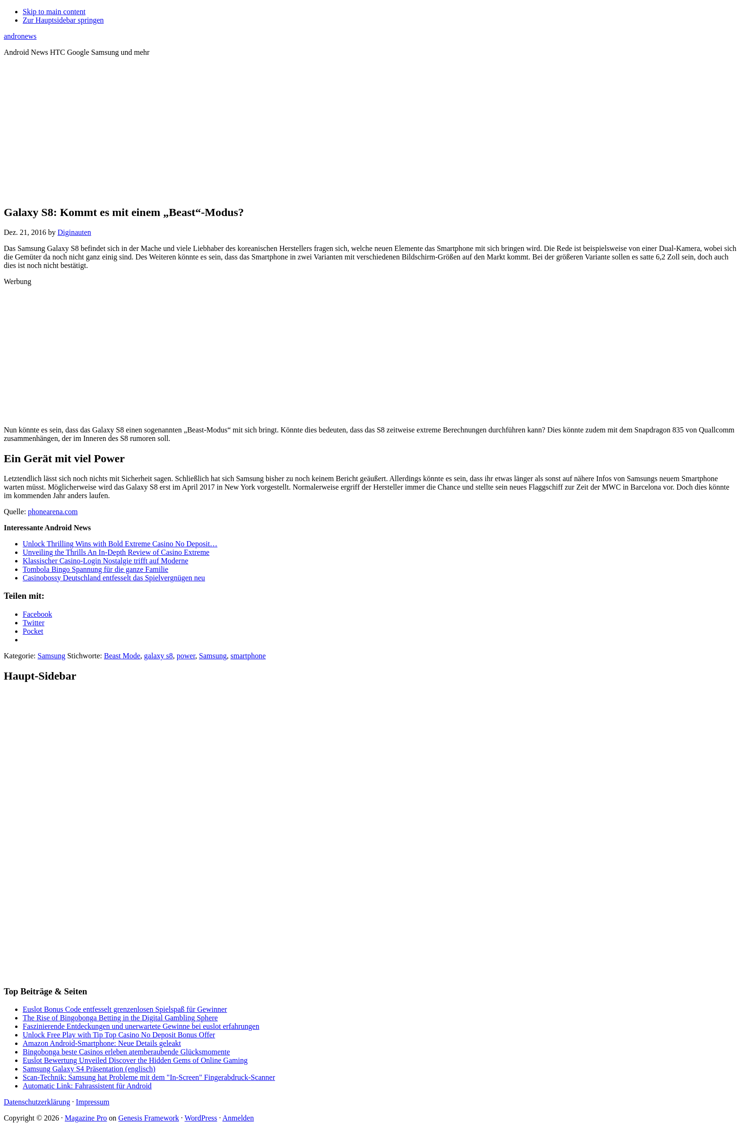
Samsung (52, 656)
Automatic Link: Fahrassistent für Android (87, 1086)
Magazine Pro (86, 1118)
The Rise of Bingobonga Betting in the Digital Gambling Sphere (120, 1018)
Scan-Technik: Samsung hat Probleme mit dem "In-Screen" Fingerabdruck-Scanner (149, 1077)
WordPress (201, 1118)
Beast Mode (122, 656)
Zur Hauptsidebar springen (63, 20)
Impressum (92, 1102)
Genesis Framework (148, 1118)
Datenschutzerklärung (37, 1102)
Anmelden (238, 1118)
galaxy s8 (158, 656)
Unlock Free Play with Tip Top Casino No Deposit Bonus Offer (119, 1035)
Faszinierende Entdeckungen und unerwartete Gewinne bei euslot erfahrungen (141, 1026)
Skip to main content (54, 12)
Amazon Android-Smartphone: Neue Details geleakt (102, 1043)
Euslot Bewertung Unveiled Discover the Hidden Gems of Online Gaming (135, 1060)
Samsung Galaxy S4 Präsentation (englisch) (89, 1069)
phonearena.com (53, 512)
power (186, 656)
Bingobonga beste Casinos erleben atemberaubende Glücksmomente (126, 1052)
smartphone (248, 656)
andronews (20, 36)
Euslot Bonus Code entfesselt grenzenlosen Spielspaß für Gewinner (125, 1009)
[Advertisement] (370, 130)
